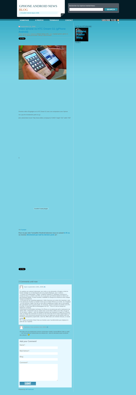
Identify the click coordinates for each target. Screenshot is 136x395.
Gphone (43, 34)
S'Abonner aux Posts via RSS (110, 20)
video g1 (40, 35)
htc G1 (24, 35)
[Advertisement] (42, 17)
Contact (69, 20)
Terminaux (54, 20)
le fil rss (67, 233)
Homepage (24, 20)
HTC (47, 34)
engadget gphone (57, 34)
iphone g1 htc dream (32, 35)
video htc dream (47, 35)
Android (39, 34)
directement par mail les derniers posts (40, 235)
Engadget (23, 229)
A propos (39, 20)
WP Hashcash (30, 392)
